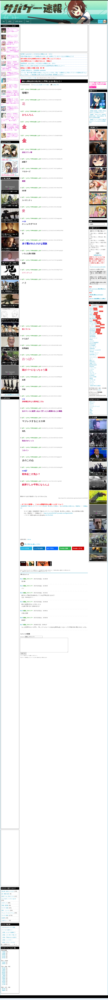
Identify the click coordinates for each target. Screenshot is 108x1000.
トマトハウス (93, 368)
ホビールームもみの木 (95, 350)
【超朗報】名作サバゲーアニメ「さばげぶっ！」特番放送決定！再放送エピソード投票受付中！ (10, 50)
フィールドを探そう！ (7, 930)
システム (92, 369)
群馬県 (3, 954)
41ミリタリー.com (96, 311)
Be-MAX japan (93, 365)
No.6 (21, 617)
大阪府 (3, 980)
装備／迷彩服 (5, 905)
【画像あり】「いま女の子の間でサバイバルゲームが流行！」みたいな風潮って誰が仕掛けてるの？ (10, 101)
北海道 (3, 962)
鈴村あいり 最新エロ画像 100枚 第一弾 (32, 68)
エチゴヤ (92, 341)
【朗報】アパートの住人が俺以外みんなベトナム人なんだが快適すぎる (97, 121)
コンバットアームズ (97, 327)
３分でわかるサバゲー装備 (8, 927)
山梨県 (3, 969)
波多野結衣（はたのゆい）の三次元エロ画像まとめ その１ (38, 63)
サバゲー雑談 (5, 915)
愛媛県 (3, 990)
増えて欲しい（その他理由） (98, 240)
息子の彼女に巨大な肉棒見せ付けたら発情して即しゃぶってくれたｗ (41, 58)
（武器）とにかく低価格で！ (9, 932)
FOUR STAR (93, 344)
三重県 (3, 975)
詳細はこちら (92, 87)
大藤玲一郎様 (5, 159)
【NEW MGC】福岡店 (95, 385)
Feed (27, 21)
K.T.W (91, 414)
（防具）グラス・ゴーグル (8, 942)
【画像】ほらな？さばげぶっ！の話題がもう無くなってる (12, 57)
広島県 (3, 983)
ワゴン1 (94, 312)
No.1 (21, 579)
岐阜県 (3, 972)
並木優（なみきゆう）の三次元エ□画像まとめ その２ (36, 54)
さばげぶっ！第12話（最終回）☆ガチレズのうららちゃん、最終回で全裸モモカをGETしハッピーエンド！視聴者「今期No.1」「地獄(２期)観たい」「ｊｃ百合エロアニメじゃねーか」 (10, 66)
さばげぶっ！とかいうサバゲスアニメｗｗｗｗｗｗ (12, 80)
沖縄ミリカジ (93, 363)
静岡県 (3, 974)
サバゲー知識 (5, 908)
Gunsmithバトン (94, 354)
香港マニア (95, 321)
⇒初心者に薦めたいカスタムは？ (96, 294)
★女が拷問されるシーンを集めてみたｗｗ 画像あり (36, 61)
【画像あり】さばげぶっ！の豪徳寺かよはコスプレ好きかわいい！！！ (12, 109)
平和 (58, 84)
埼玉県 (3, 956)
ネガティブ (4, 903)
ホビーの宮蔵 (93, 376)
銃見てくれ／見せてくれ (8, 896)
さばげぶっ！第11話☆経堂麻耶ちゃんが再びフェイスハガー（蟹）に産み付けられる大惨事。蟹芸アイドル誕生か (10, 93)
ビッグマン (95, 317)
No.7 (21, 624)
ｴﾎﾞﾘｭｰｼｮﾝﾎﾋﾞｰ (96, 333)
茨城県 (3, 953)
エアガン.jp (92, 379)
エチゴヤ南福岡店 (94, 342)
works (10, 159)
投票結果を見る (98, 255)
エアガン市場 (95, 323)
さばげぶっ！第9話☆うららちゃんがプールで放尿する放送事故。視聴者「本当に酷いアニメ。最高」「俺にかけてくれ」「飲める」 (10, 128)
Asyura (93, 309)
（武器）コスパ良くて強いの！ (9, 935)
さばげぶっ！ (5, 920)
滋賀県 (3, 977)
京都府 (3, 978)
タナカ (91, 408)
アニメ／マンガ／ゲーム (8, 913)
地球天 (93, 314)
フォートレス (93, 356)
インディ (92, 384)
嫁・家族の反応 (5, 893)
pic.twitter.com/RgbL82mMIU (65, 513)
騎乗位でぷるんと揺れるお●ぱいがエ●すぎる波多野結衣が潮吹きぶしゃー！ (43, 65)
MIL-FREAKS (95, 318)
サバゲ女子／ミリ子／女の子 (9, 899)
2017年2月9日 (49, 515)
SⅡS (91, 409)
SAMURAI (92, 348)
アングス (92, 381)
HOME (21, 77)
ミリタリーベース (96, 306)
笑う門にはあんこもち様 (8, 175)
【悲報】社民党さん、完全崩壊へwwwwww (33, 70)
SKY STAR (95, 332)
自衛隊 (3, 918)
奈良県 (3, 981)
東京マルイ (92, 402)
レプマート (95, 326)
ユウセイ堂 (95, 315)
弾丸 (55, 84)
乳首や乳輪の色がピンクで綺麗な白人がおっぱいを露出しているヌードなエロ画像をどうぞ (47, 56)
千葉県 (3, 952)
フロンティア (93, 373)
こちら (99, 389)
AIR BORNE (93, 336)
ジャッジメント (97, 357)
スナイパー (92, 382)
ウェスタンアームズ (95, 406)
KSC (91, 412)
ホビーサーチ (93, 347)
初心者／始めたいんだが (8, 891)
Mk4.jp (93, 308)
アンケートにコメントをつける (97, 266)
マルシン (92, 405)
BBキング (92, 360)
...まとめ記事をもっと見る (11, 394)
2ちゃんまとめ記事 (27, 77)
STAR (91, 411)
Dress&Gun (92, 335)
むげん (91, 370)
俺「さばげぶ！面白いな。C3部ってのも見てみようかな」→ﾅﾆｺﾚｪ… (12, 86)
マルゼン (92, 403)
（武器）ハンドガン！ (7, 940)
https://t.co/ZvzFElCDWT (50, 513)
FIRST (91, 339)
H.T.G (93, 320)
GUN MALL (92, 362)
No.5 (21, 610)
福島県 (3, 963)
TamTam (92, 351)
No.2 (21, 586)
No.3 (21, 592)
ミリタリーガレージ (97, 324)
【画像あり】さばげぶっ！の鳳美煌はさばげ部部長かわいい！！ (12, 74)
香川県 (3, 988)
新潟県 (3, 968)
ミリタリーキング (94, 353)
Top (4, 21)
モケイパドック (93, 338)
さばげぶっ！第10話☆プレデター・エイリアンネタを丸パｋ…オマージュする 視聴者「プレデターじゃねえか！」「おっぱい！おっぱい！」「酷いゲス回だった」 (10, 118)
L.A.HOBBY (92, 345)
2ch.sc (29, 539)
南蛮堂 (91, 378)
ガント (91, 359)
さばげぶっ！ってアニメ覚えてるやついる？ (12, 36)
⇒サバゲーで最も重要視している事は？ (97, 298)
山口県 (3, 984)
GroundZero (95, 330)
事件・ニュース (5, 910)
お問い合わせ (18, 21)
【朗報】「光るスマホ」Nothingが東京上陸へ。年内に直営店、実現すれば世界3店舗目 (97, 116)
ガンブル (92, 372)
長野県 (3, 971)
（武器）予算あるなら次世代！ (9, 937)
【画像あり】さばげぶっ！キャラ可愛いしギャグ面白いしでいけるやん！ (12, 136)
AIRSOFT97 (95, 329)
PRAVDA (92, 366)
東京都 (3, 957)
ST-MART (92, 375)
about (9, 21)
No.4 (21, 601)
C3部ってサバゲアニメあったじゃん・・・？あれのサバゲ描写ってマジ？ (12, 31)
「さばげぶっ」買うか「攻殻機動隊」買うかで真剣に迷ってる (12, 43)
